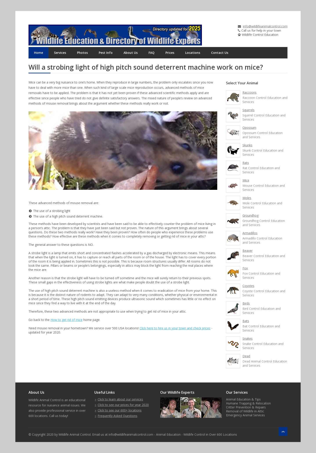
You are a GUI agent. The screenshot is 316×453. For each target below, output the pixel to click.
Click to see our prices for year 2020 (123, 405)
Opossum (249, 127)
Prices (169, 53)
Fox (245, 268)
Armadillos (249, 233)
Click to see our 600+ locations (120, 410)
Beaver (247, 250)
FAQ (151, 53)
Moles (246, 198)
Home (38, 53)
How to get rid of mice (66, 320)
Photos (82, 53)
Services (60, 53)
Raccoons (249, 92)
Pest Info (106, 53)
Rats (245, 163)
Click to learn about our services (120, 399)
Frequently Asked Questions (117, 416)
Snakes (247, 338)
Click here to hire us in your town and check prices (175, 328)
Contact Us (219, 53)
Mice (245, 180)
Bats (245, 321)
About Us (131, 53)
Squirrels (248, 110)
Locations (192, 53)
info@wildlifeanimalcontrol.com (265, 26)
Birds (246, 303)
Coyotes (248, 286)
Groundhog (250, 215)
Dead (246, 356)
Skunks (247, 145)
